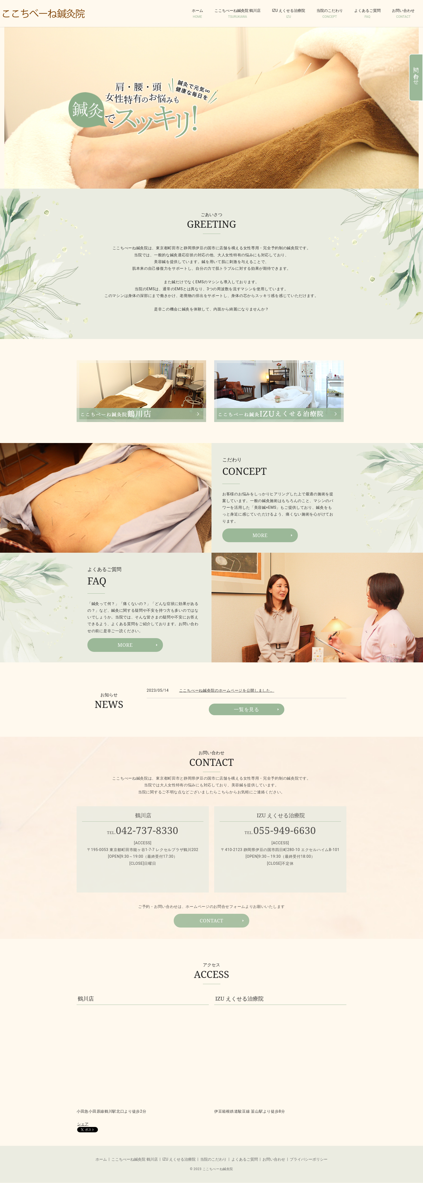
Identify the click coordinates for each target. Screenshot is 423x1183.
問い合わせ (416, 73)
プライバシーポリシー (309, 1159)
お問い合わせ (403, 13)
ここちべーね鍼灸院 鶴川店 (237, 13)
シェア (82, 1124)
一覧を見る (246, 709)
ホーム (197, 13)
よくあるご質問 (367, 13)
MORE (260, 535)
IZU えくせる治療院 (288, 13)
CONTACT (211, 920)
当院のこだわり (329, 13)
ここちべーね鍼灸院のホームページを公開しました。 (226, 690)
